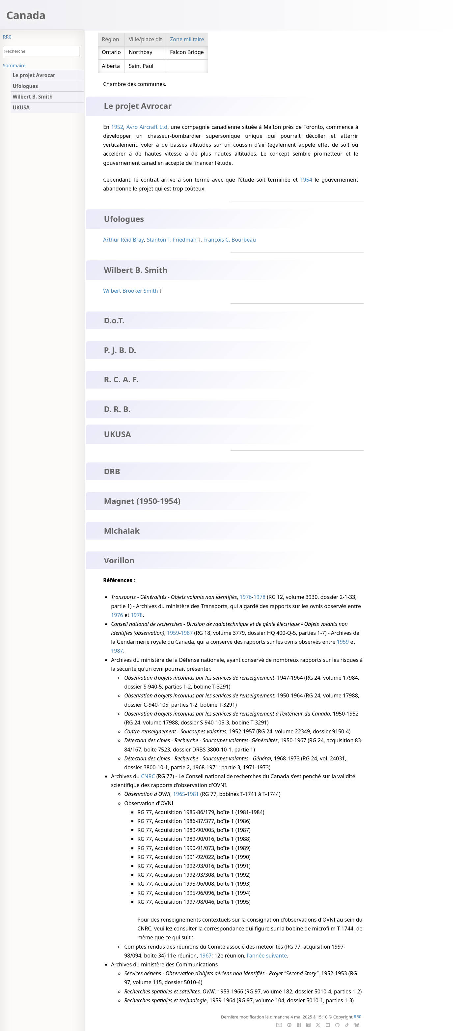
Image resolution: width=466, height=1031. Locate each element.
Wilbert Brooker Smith (130, 290)
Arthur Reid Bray (123, 239)
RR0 (7, 37)
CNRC (148, 776)
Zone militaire (187, 39)
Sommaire (14, 65)
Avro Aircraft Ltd (146, 127)
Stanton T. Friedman (172, 239)
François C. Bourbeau (230, 239)
